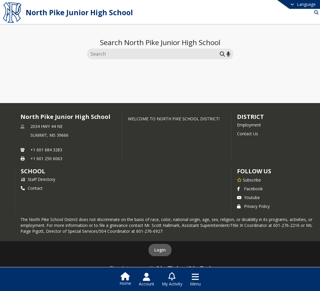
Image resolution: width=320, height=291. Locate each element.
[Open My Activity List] (172, 279)
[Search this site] (154, 54)
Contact (32, 188)
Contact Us (247, 133)
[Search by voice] (228, 54)
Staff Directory (38, 179)
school (33, 171)
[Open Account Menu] (146, 279)
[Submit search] (222, 54)
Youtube (248, 197)
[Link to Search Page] (315, 12)
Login (160, 250)
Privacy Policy (253, 206)
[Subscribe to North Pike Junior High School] (249, 180)
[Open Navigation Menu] (195, 279)
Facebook (250, 188)
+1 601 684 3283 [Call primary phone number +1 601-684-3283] (46, 150)
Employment (249, 125)
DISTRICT (250, 117)
